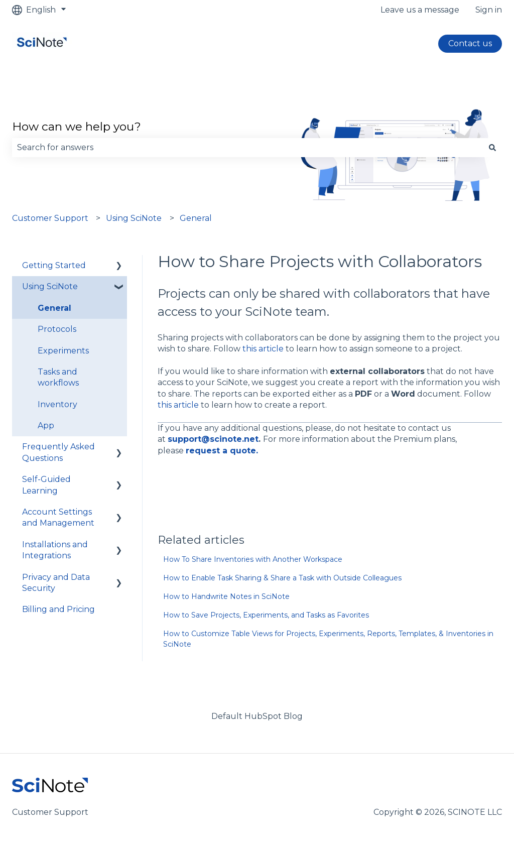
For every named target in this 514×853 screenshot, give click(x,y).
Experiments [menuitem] (63, 350)
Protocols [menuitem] (57, 329)
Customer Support (50, 218)
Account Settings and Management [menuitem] (58, 517)
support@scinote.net (213, 439)
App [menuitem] (46, 425)
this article (263, 348)
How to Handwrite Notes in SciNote (226, 596)
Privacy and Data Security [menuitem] (56, 582)
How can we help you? (76, 126)
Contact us (470, 43)
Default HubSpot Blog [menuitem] (257, 716)
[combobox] (247, 147)
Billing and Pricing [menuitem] (58, 609)
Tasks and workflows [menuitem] (58, 377)
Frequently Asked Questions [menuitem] (58, 452)
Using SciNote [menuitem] (50, 286)
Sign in (488, 10)
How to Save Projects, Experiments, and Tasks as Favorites (266, 615)
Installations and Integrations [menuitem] (55, 550)
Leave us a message (419, 10)
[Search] (492, 147)
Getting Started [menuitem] (54, 265)
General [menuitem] (54, 308)
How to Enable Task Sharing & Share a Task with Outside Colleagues (282, 577)
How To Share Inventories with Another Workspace (252, 559)
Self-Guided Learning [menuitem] (46, 484)
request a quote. (222, 450)
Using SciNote (134, 218)
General (196, 218)
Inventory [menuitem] (57, 404)
